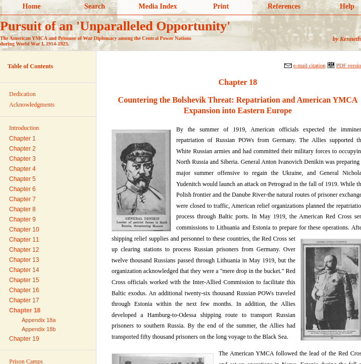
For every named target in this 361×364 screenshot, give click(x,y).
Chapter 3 (22, 158)
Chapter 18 (24, 310)
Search (94, 6)
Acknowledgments (32, 104)
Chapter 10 (24, 229)
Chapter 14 (24, 270)
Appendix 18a (39, 320)
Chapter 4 (22, 168)
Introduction (24, 127)
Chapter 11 (24, 239)
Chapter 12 (24, 249)
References (284, 6)
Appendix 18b (39, 329)
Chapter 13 (24, 259)
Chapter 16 (24, 290)
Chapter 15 (24, 280)
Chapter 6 (22, 189)
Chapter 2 (22, 148)
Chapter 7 (22, 199)
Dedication (22, 94)
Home (32, 6)
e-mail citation (309, 65)
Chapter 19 (24, 338)
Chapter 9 (22, 219)
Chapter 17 (24, 300)
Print (221, 6)
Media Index (158, 6)
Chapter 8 (22, 209)
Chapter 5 (22, 179)
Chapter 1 (22, 138)
